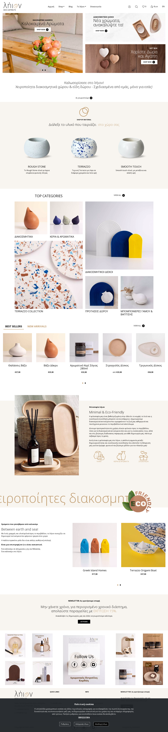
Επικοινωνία (95, 6)
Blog (71, 6)
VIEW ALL (119, 195)
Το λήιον (81, 6)
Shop (60, 6)
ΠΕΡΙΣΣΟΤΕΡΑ (84, 717)
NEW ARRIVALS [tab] (36, 326)
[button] (144, 6)
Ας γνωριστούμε (84, 98)
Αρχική (51, 6)
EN (163, 6)
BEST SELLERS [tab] (13, 326)
